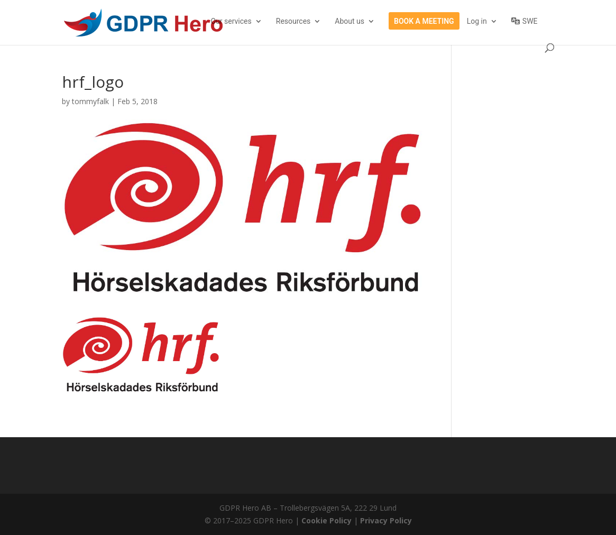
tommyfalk (90, 101)
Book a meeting (424, 21)
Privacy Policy (386, 520)
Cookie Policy (326, 520)
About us (349, 21)
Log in (477, 21)
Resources (293, 21)
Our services (231, 21)
